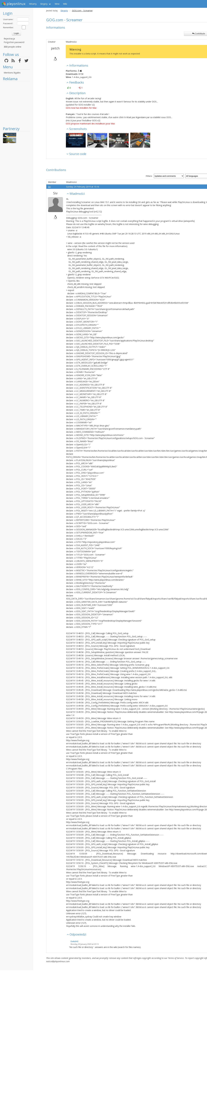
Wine (57, 3)
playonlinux (13, 4)
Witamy (33, 3)
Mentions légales (12, 72)
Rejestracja (9, 38)
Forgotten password (14, 42)
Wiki (65, 3)
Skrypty (44, 3)
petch (55, 48)
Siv (49, 186)
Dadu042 (74, 941)
